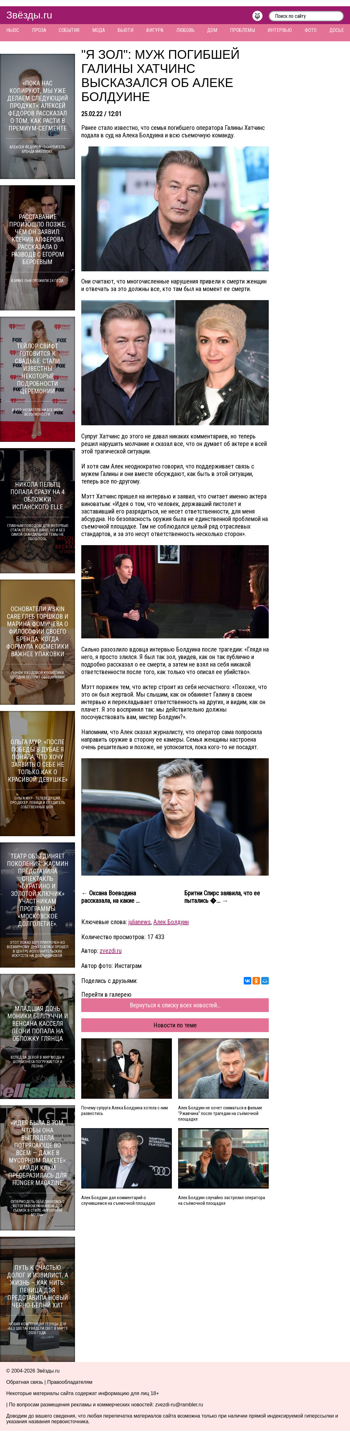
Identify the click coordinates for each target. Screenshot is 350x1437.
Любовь (185, 30)
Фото (311, 30)
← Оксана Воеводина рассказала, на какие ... (110, 896)
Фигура (154, 30)
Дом (212, 30)
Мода (98, 30)
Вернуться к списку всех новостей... (175, 1005)
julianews (139, 922)
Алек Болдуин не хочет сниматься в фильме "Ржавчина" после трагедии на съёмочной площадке (220, 1113)
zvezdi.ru (111, 950)
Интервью (280, 30)
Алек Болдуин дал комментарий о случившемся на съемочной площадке (118, 1200)
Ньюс (12, 30)
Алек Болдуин (171, 922)
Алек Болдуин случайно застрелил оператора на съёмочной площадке (221, 1200)
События (69, 30)
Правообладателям (69, 1382)
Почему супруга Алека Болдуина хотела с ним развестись (124, 1110)
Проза (39, 30)
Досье (336, 30)
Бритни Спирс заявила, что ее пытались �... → (222, 896)
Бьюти (125, 30)
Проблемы (242, 30)
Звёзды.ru (29, 15)
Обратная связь (24, 1382)
